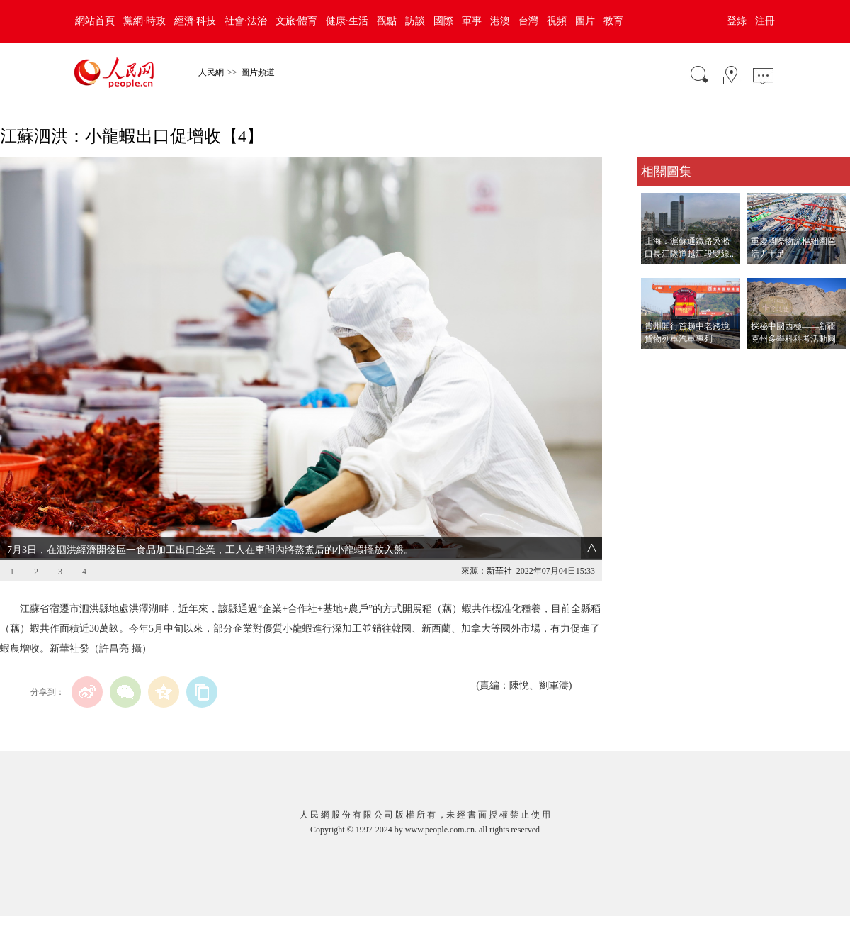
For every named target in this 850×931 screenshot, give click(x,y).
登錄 (737, 21)
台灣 (528, 21)
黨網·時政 (144, 21)
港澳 (500, 21)
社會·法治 (246, 21)
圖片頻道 (258, 72)
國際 (443, 21)
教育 (613, 21)
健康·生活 (347, 21)
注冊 (765, 21)
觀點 (387, 21)
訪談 (415, 21)
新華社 (499, 571)
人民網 (211, 72)
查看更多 (657, 363)
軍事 (472, 21)
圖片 (585, 21)
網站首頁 (95, 21)
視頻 (557, 21)
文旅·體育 (297, 21)
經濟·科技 (195, 21)
